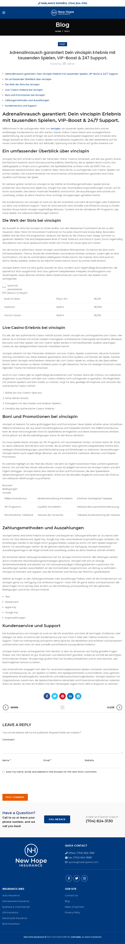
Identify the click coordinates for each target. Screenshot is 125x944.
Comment (8, 739)
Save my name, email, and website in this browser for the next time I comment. (51, 771)
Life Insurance (10, 912)
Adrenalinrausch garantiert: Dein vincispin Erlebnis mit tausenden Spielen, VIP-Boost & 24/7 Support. (61, 73)
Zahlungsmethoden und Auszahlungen (27, 100)
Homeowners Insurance (15, 901)
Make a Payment (74, 907)
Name (6, 760)
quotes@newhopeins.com (83, 862)
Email (48, 760)
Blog (67, 901)
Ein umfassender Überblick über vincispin (28, 79)
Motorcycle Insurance (14, 918)
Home (58, 31)
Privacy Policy (72, 912)
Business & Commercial (15, 907)
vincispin (55, 128)
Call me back (57, 819)
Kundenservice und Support (21, 105)
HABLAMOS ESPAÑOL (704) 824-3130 (62, 3)
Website (89, 760)
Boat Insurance (11, 923)
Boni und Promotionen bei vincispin (25, 95)
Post (67, 31)
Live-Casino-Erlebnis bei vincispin (24, 89)
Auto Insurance (11, 895)
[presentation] (25, 781)
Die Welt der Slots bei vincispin (22, 84)
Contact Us (71, 895)
